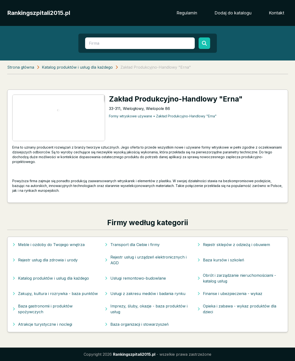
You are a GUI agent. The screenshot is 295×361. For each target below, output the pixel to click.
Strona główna (20, 67)
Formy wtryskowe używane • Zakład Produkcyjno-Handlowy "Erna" (163, 116)
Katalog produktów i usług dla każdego (77, 67)
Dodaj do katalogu (232, 12)
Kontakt (276, 12)
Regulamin (186, 12)
